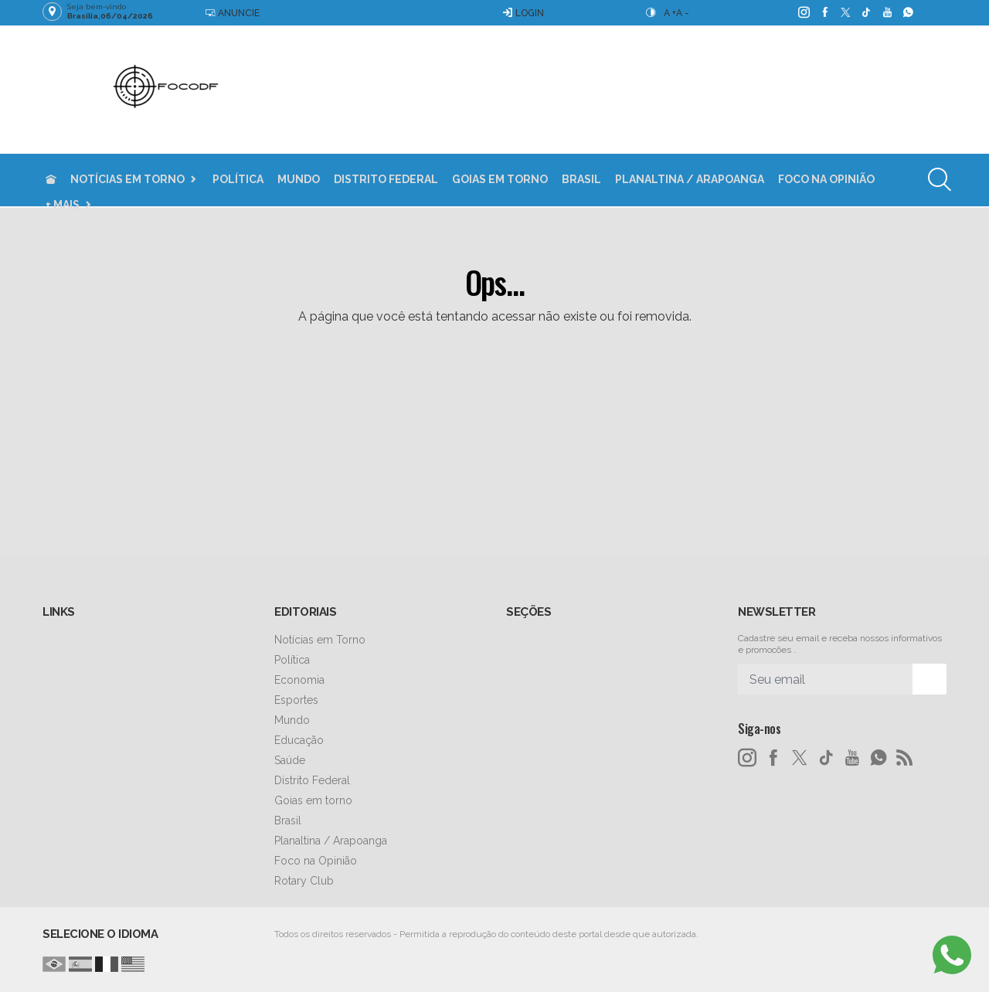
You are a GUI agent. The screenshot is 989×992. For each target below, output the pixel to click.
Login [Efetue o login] (523, 13)
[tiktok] (866, 12)
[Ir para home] (51, 179)
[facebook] (824, 12)
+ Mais (63, 205)
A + (670, 13)
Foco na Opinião (826, 179)
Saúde (289, 760)
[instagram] (803, 12)
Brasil (581, 179)
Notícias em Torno (127, 179)
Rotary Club (304, 881)
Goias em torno (500, 179)
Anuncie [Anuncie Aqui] (232, 13)
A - (682, 13)
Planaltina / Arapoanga (689, 179)
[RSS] (905, 758)
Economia (299, 680)
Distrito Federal (386, 179)
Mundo (298, 179)
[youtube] (887, 12)
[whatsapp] (907, 12)
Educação (299, 740)
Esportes (296, 700)
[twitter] (845, 12)
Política (237, 179)
